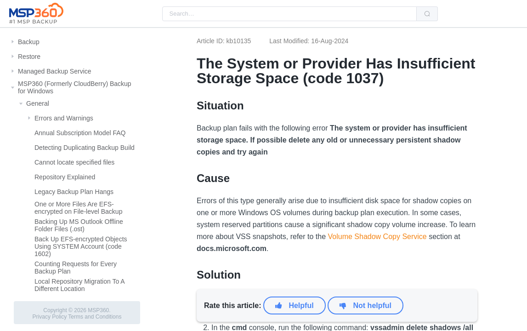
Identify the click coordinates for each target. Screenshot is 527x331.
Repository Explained (64, 177)
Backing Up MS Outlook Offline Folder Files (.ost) (78, 225)
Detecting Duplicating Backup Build (84, 147)
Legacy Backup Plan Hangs (73, 191)
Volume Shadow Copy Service (377, 236)
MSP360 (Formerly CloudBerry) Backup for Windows (74, 87)
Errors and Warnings (63, 118)
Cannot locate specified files (74, 162)
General (37, 103)
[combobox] (289, 13)
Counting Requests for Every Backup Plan (75, 267)
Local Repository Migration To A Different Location (79, 285)
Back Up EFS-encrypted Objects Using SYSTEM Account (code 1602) (80, 246)
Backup (29, 42)
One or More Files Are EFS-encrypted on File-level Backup (78, 207)
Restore (29, 56)
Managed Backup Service (54, 71)
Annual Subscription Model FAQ (79, 133)
